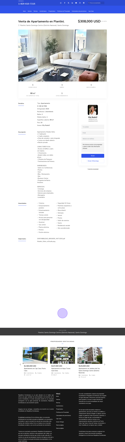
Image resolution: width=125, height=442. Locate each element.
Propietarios (51, 11)
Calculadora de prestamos (79, 11)
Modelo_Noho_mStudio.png (46, 233)
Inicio (24, 11)
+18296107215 (93, 112)
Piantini (23, 25)
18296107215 (92, 110)
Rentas (36, 11)
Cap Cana (91, 11)
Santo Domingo (63, 25)
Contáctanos (43, 11)
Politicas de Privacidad (63, 11)
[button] (20, 355)
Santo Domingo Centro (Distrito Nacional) (41, 25)
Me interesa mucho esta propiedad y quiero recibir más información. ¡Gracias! (92, 139)
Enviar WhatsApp (93, 152)
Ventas (30, 11)
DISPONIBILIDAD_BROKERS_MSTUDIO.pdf (51, 230)
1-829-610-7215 (25, 3)
